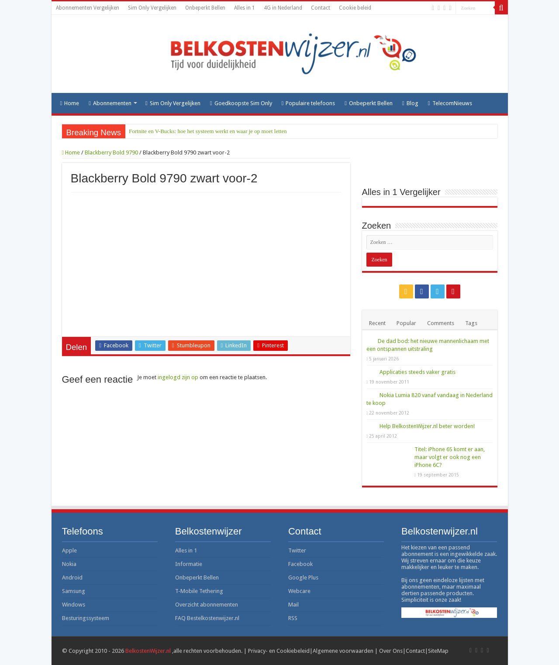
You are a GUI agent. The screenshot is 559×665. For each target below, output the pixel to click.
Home (69, 103)
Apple (69, 550)
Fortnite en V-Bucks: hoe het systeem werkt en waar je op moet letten (208, 131)
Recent (377, 323)
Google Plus (303, 577)
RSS (292, 618)
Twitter (297, 550)
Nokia (69, 564)
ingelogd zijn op (178, 377)
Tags (471, 323)
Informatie (188, 564)
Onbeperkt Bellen (205, 8)
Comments (440, 323)
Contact (320, 8)
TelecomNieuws (450, 103)
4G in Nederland (283, 8)
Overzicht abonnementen (206, 604)
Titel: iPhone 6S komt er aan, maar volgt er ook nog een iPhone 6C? (449, 457)
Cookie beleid (355, 8)
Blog (410, 103)
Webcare (299, 591)
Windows (73, 604)
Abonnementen (110, 103)
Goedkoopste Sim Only (241, 103)
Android (72, 577)
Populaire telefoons (308, 103)
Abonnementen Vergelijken (87, 8)
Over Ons (391, 651)
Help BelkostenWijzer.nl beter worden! (427, 426)
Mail (293, 604)
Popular (406, 323)
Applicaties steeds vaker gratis (417, 372)
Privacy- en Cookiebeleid (279, 651)
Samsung (73, 591)
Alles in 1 (244, 8)
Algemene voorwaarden (343, 651)
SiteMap (438, 651)
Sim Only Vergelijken (152, 8)
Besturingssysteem (85, 618)
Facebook (300, 564)
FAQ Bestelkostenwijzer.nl (207, 618)
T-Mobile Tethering (199, 591)
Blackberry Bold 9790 (111, 152)
